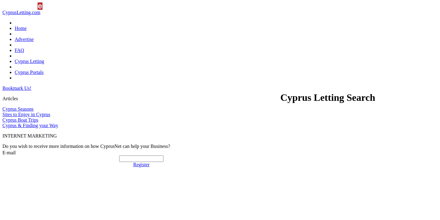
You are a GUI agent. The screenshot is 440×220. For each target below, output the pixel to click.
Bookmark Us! (16, 88)
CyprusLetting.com (21, 12)
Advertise (24, 39)
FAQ (19, 50)
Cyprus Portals (29, 72)
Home (21, 28)
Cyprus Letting (29, 61)
